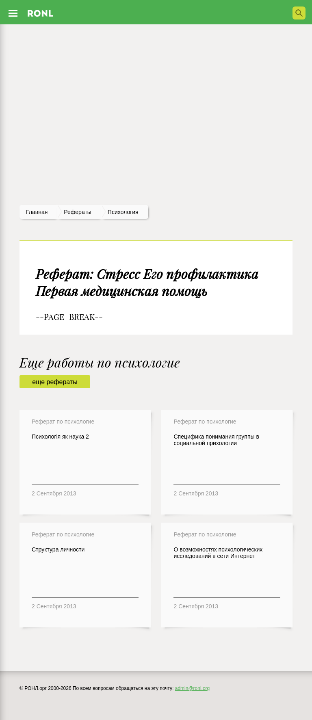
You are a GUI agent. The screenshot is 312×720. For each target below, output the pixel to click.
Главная (37, 212)
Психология (123, 212)
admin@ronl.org (192, 688)
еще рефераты (54, 381)
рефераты (77, 212)
